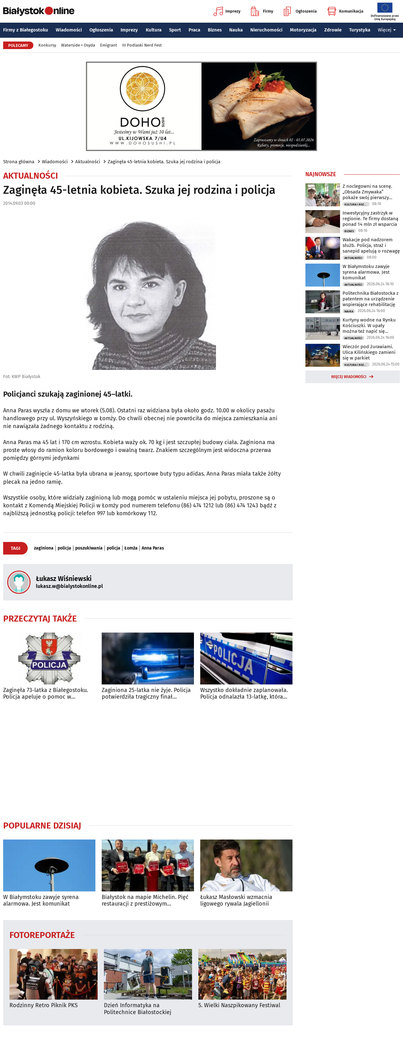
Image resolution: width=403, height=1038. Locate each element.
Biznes (215, 30)
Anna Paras (153, 548)
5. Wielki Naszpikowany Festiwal (239, 1005)
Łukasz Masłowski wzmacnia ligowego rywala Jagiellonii (236, 900)
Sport (175, 30)
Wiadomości (69, 30)
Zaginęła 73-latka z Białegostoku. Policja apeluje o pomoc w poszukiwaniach (45, 693)
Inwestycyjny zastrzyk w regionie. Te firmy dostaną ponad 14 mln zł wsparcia (370, 218)
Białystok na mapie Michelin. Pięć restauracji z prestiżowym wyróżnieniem (145, 900)
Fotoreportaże (42, 935)
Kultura (154, 30)
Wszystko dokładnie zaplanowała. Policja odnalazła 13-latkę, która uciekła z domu (244, 693)
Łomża (131, 548)
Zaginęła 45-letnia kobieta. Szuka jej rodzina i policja (164, 162)
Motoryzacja (303, 30)
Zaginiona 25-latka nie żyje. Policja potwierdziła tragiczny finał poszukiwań (146, 693)
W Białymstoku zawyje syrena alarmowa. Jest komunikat (41, 900)
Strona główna (18, 162)
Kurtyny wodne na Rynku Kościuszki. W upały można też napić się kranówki (369, 325)
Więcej (387, 30)
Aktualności (87, 162)
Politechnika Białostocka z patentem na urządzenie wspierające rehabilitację (371, 298)
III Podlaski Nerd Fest (142, 45)
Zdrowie (333, 30)
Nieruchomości (266, 30)
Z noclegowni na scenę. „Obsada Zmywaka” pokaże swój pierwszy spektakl (367, 191)
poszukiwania (89, 548)
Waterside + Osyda (78, 45)
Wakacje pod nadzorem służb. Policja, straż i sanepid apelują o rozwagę (371, 245)
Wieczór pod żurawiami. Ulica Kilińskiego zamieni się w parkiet (369, 352)
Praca (194, 30)
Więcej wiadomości (348, 377)
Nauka (236, 30)
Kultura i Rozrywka (357, 204)
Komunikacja (345, 11)
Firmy (262, 11)
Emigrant (108, 45)
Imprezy (227, 11)
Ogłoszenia (300, 11)
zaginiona (44, 548)
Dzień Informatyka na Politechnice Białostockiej (137, 1009)
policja (64, 548)
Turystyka (359, 30)
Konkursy (47, 45)
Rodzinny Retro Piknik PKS (43, 1005)
